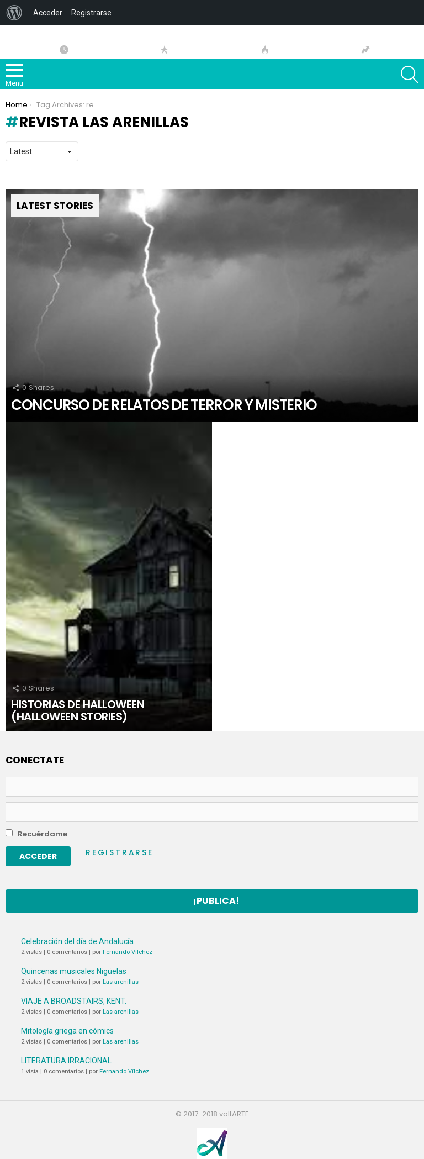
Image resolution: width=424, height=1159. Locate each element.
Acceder (47, 12)
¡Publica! (216, 900)
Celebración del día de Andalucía (77, 941)
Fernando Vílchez (127, 952)
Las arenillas (121, 982)
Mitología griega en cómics (67, 1030)
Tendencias (365, 49)
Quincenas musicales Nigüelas (73, 971)
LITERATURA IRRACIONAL (66, 1060)
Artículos (64, 49)
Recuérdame (36, 834)
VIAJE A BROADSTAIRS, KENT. (73, 1001)
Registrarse (119, 852)
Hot (265, 49)
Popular (164, 49)
